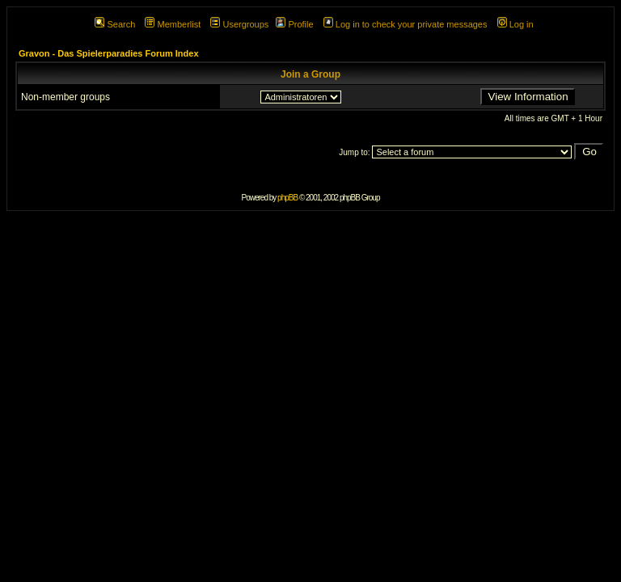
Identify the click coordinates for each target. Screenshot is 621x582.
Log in (515, 24)
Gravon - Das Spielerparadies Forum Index (109, 53)
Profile (294, 24)
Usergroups (239, 24)
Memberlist (173, 24)
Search (115, 24)
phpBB (287, 197)
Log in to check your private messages (405, 24)
